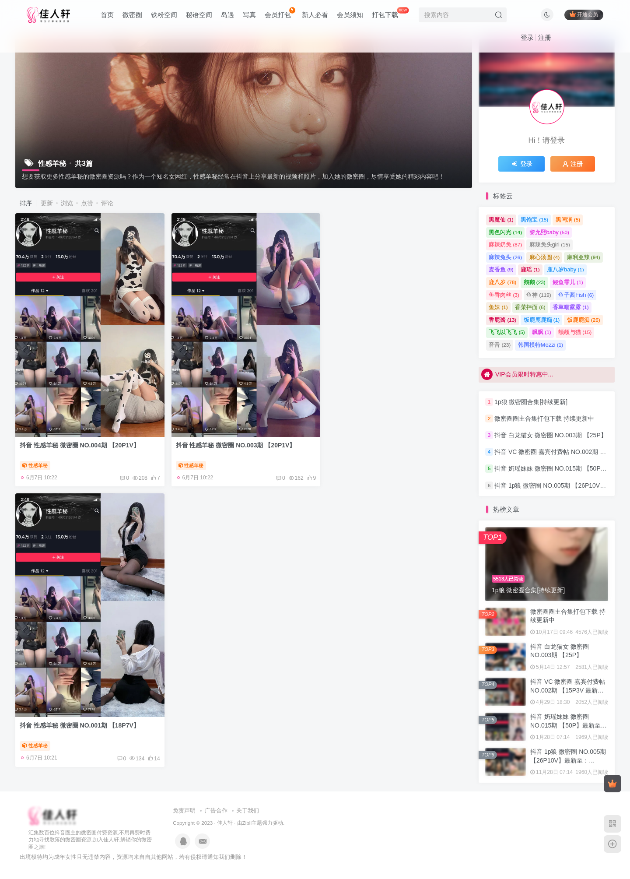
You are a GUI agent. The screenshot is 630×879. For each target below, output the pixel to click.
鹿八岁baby (565, 269)
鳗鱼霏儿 (568, 282)
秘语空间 (199, 14)
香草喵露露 (571, 307)
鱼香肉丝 (504, 295)
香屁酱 (502, 319)
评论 (107, 203)
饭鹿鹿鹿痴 (542, 319)
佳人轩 (225, 823)
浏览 (67, 203)
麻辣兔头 (505, 257)
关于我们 (247, 810)
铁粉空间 (164, 14)
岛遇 (227, 14)
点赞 (87, 203)
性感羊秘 (35, 463)
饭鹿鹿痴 (583, 319)
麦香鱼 (501, 269)
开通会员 (584, 14)
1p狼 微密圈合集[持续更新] (530, 401)
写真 (249, 14)
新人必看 (315, 14)
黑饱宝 (534, 219)
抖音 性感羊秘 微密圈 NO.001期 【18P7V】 (389, 443)
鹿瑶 (530, 269)
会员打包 (280, 12)
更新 (47, 203)
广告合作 (216, 810)
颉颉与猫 (575, 332)
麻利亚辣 (583, 257)
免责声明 (184, 810)
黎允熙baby (549, 232)
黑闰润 (568, 219)
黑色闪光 (505, 232)
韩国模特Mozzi (540, 344)
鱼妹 (498, 307)
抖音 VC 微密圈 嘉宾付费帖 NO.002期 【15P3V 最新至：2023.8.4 (567, 690)
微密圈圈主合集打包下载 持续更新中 (544, 418)
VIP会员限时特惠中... (517, 374)
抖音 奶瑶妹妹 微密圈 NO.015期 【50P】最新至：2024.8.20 (568, 725)
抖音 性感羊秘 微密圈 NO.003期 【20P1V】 (234, 443)
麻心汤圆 (544, 257)
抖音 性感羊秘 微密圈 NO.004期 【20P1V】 (80, 443)
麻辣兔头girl (549, 244)
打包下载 (390, 12)
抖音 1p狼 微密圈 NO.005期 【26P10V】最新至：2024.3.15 (568, 760)
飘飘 (541, 332)
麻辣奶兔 (505, 244)
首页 (107, 14)
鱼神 (538, 295)
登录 (527, 37)
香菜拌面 (530, 307)
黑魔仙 (501, 219)
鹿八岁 (502, 282)
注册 (544, 37)
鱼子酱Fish (576, 295)
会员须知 (350, 14)
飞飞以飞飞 (507, 332)
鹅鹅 (535, 282)
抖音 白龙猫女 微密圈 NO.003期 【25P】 (550, 435)
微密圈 (132, 14)
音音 (500, 344)
